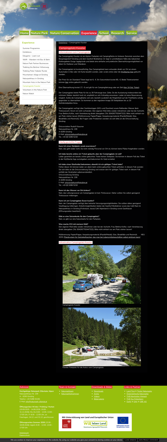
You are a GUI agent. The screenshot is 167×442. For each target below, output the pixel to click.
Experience (89, 33)
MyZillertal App (127, 72)
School (104, 33)
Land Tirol (131, 391)
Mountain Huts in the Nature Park (36, 82)
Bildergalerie (99, 399)
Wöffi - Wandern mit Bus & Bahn (36, 59)
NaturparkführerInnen (70, 394)
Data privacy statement (148, 440)
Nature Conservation (64, 33)
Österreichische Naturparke (137, 394)
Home (24, 33)
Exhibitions (27, 52)
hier (66, 82)
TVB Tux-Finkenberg (135, 399)
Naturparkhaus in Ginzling (33, 78)
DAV (136, 401)
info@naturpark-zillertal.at (36, 401)
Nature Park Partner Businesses (36, 63)
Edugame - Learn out (31, 56)
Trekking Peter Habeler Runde (35, 71)
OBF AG (143, 401)
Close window (130, 440)
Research (117, 33)
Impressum (24, 433)
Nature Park (39, 33)
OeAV (129, 401)
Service (131, 33)
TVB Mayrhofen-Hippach (137, 396)
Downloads (98, 391)
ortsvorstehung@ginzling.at (76, 134)
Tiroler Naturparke (144, 391)
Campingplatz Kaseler (31, 86)
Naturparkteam (67, 391)
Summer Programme (31, 48)
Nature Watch (28, 93)
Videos (97, 396)
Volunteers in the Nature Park (35, 90)
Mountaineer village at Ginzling (35, 74)
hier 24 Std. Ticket (131, 87)
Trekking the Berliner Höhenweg (36, 67)
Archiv (96, 394)
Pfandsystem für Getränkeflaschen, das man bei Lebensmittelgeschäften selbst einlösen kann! (102, 237)
